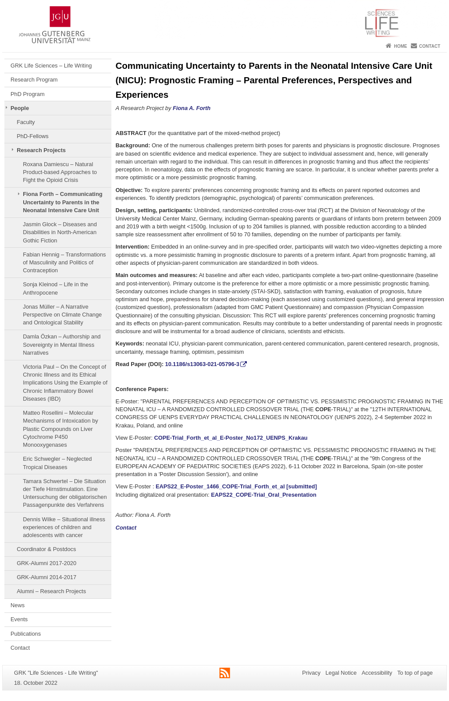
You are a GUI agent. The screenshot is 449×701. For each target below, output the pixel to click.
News (18, 605)
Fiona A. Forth (191, 108)
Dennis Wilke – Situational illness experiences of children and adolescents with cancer (64, 527)
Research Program (34, 79)
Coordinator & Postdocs (46, 549)
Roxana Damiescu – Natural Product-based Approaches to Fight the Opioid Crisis (60, 172)
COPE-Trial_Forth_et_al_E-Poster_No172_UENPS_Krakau (230, 437)
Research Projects (41, 150)
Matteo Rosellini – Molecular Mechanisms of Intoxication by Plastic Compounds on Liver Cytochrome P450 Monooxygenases (60, 428)
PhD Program (28, 94)
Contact (429, 46)
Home (400, 46)
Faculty (26, 122)
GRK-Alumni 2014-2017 (46, 577)
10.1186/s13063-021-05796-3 (202, 364)
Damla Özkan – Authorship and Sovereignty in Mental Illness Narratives (61, 344)
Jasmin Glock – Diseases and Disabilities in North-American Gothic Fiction (60, 232)
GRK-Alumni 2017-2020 (46, 563)
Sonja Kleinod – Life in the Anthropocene (55, 288)
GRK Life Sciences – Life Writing (51, 65)
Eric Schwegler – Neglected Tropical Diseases (57, 462)
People (20, 108)
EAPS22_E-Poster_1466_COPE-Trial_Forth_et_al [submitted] (236, 486)
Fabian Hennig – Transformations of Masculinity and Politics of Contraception (64, 262)
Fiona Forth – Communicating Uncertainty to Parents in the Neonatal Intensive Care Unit (62, 202)
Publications (26, 633)
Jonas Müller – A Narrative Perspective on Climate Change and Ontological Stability (62, 314)
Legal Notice (340, 672)
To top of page (415, 672)
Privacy (311, 672)
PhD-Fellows (33, 136)
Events (19, 619)
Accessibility (377, 672)
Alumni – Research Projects (51, 591)
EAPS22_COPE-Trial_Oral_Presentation (263, 494)
